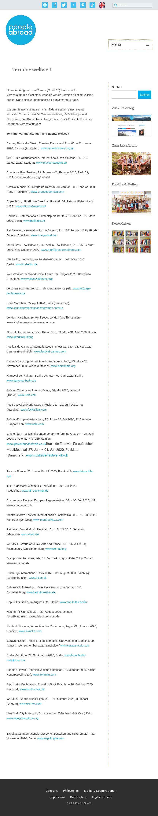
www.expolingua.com (50, 738)
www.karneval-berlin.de (21, 380)
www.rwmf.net (30, 534)
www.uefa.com (27, 395)
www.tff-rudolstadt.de (35, 490)
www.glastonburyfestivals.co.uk (26, 443)
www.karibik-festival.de (41, 592)
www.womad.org (56, 548)
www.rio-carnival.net (44, 235)
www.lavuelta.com (30, 631)
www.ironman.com (44, 674)
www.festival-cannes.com (50, 351)
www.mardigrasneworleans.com (61, 249)
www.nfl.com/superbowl (31, 206)
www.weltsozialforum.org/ (36, 278)
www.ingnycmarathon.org (23, 718)
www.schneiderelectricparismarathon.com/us (35, 307)
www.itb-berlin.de (26, 264)
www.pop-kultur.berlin (73, 602)
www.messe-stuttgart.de (51, 162)
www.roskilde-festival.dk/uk (47, 455)
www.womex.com (31, 703)
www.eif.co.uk (37, 577)
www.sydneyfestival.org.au (58, 148)
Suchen (117, 87)
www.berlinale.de (34, 220)
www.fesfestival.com (34, 409)
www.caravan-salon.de (75, 645)
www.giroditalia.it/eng (20, 336)
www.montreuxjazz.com (48, 519)
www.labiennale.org (63, 365)
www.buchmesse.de (33, 689)
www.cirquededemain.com (47, 191)
